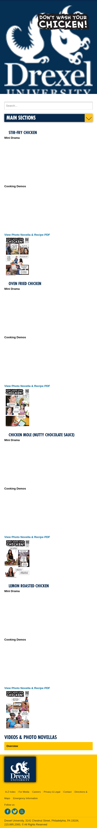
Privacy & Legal (52, 792)
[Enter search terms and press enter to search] (48, 106)
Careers (36, 792)
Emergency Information (25, 798)
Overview (12, 746)
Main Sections (21, 117)
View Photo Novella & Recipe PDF (27, 234)
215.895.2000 (12, 824)
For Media (24, 792)
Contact (67, 792)
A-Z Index (10, 792)
